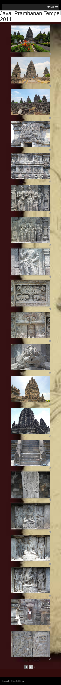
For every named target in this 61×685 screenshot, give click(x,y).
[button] (50, 7)
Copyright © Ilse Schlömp (13, 681)
